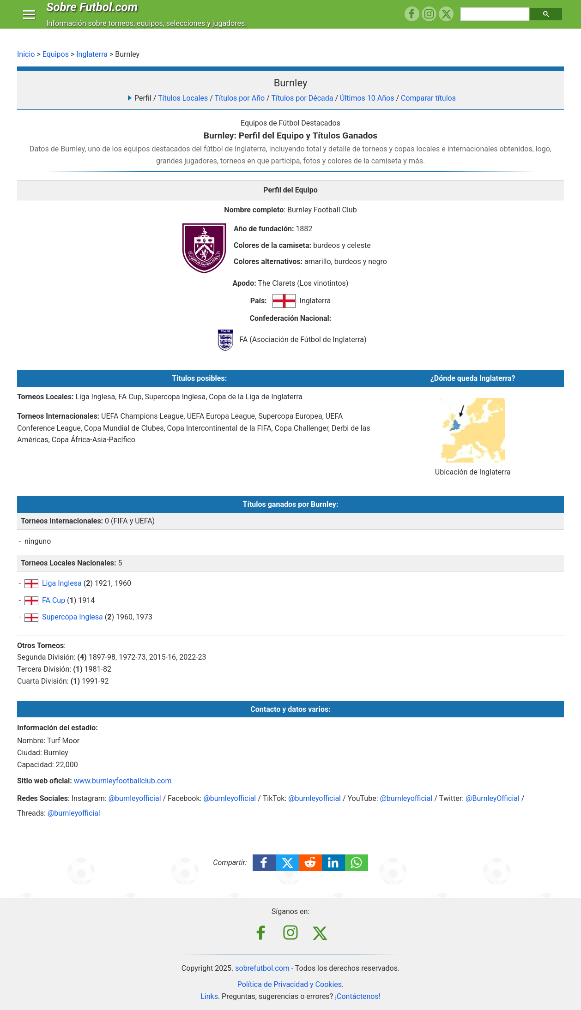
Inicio (26, 54)
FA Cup (53, 600)
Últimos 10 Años (367, 98)
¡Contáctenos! (358, 996)
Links (209, 996)
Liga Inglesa (62, 583)
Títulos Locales (183, 98)
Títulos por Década (302, 98)
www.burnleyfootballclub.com (123, 780)
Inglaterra (92, 54)
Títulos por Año (239, 98)
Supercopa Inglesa (72, 617)
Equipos (55, 54)
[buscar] (496, 23)
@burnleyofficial (135, 798)
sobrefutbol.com (262, 968)
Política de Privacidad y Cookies (289, 984)
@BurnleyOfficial (493, 798)
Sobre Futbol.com (94, 16)
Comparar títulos (428, 98)
